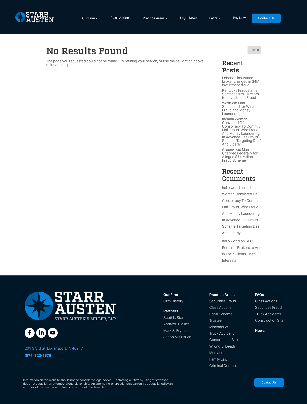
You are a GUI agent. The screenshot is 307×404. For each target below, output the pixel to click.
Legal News (188, 18)
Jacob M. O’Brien (177, 337)
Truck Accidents (268, 314)
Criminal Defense (223, 365)
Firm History (173, 301)
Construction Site (223, 339)
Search (254, 50)
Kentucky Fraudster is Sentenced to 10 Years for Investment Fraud (240, 94)
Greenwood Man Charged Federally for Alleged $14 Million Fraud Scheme (240, 155)
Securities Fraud (222, 301)
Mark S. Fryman (176, 330)
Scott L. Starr (174, 317)
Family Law (218, 359)
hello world (231, 187)
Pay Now (239, 18)
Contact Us (266, 18)
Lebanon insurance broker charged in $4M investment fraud (240, 81)
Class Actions (120, 18)
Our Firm (88, 18)
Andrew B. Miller (176, 324)
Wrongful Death (222, 346)
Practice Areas (154, 18)
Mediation (217, 352)
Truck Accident (221, 333)
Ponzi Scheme (220, 314)
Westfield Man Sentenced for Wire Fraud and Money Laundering (238, 108)
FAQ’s (213, 18)
